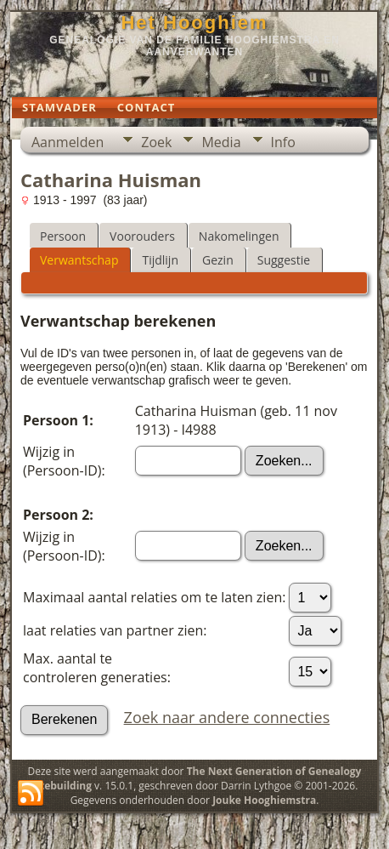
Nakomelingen (239, 236)
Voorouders (142, 236)
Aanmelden (67, 142)
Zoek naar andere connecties (227, 717)
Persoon (63, 236)
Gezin (218, 260)
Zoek (156, 142)
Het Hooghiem (194, 22)
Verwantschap (79, 260)
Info (283, 142)
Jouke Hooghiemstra (264, 800)
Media (220, 142)
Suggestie (283, 260)
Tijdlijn (160, 260)
